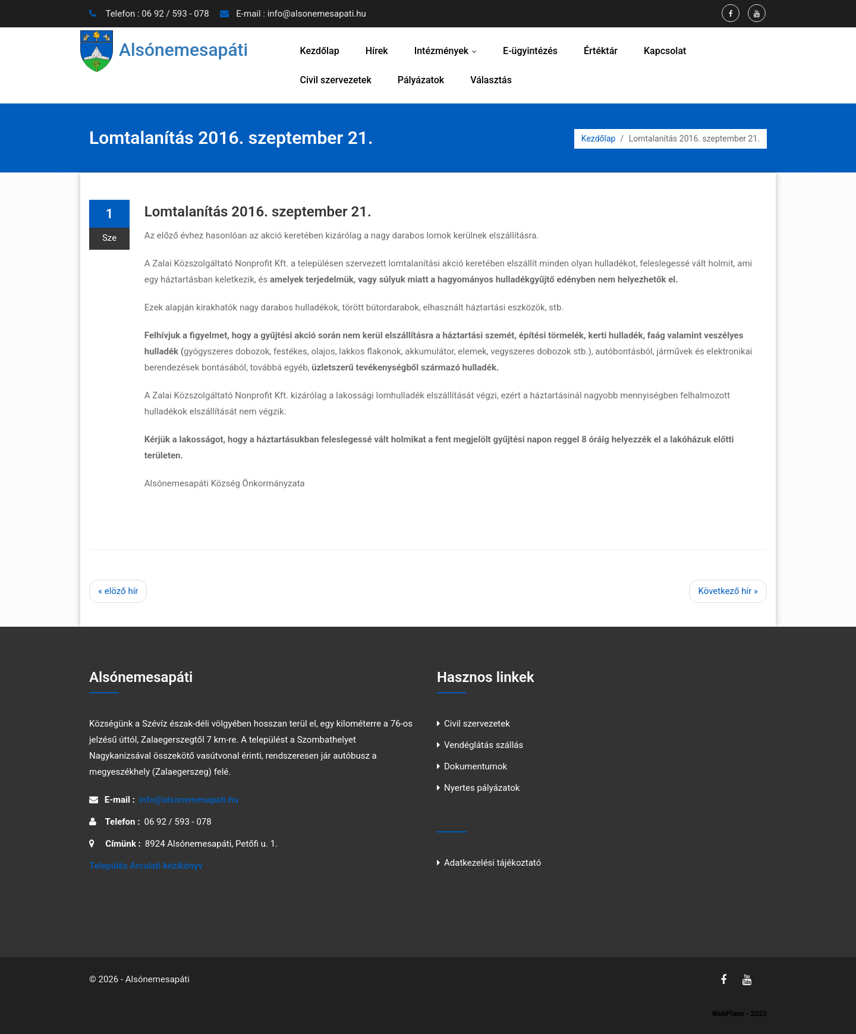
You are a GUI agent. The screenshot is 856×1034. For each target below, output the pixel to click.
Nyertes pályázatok (482, 787)
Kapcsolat (665, 50)
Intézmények (448, 50)
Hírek (377, 50)
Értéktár (601, 50)
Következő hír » (728, 591)
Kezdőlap (319, 50)
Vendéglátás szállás (483, 745)
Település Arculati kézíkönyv (146, 865)
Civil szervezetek (336, 80)
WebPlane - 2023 (739, 1014)
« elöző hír (118, 591)
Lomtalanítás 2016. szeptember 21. (258, 211)
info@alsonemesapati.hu (317, 13)
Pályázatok (421, 80)
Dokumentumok (475, 766)
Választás (491, 80)
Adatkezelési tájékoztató (492, 862)
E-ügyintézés (530, 50)
